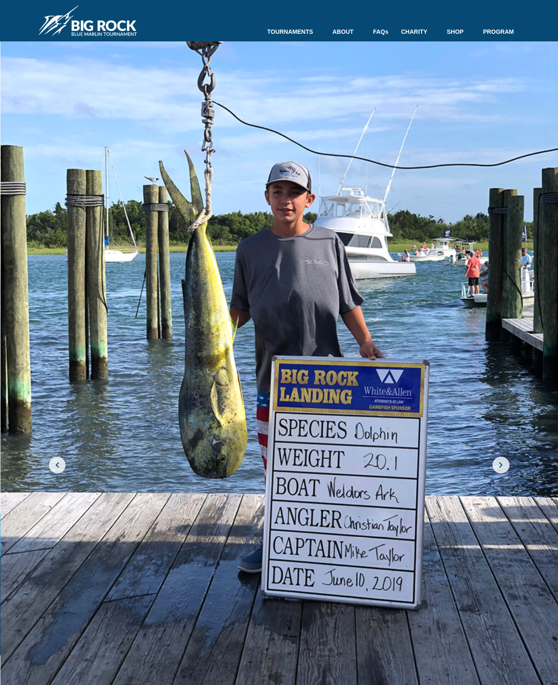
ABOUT (346, 31)
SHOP (459, 31)
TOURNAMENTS (293, 31)
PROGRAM (498, 31)
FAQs (381, 31)
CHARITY (417, 31)
